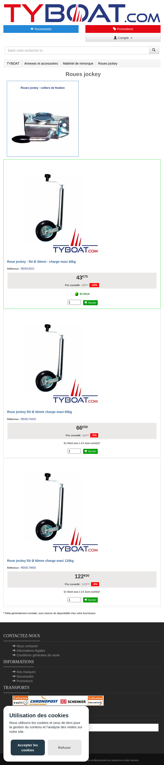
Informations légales (31, 650)
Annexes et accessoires (41, 63)
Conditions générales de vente (38, 655)
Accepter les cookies (28, 747)
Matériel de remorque (78, 63)
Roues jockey (107, 63)
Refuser (64, 747)
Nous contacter (27, 646)
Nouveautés (41, 29)
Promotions (123, 29)
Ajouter (91, 302)
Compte (123, 38)
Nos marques (26, 672)
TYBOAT (13, 63)
